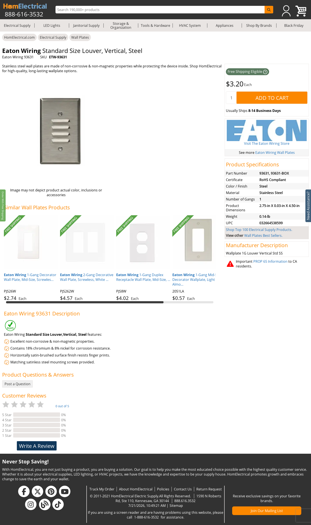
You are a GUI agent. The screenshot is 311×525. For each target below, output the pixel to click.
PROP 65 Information (270, 261)
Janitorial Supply (86, 25)
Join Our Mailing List (267, 510)
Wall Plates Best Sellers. (263, 235)
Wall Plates (80, 37)
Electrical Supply (17, 25)
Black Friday (293, 25)
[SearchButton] (269, 9)
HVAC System (190, 25)
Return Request (209, 489)
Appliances (224, 25)
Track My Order (101, 489)
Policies (163, 489)
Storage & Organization (120, 25)
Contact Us (183, 489)
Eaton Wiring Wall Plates (275, 152)
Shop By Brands (259, 25)
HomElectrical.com (19, 37)
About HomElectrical (135, 489)
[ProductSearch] (161, 9)
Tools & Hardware (155, 25)
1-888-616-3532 (146, 517)
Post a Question (17, 384)
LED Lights (51, 25)
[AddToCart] (271, 98)
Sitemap (176, 505)
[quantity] (231, 98)
